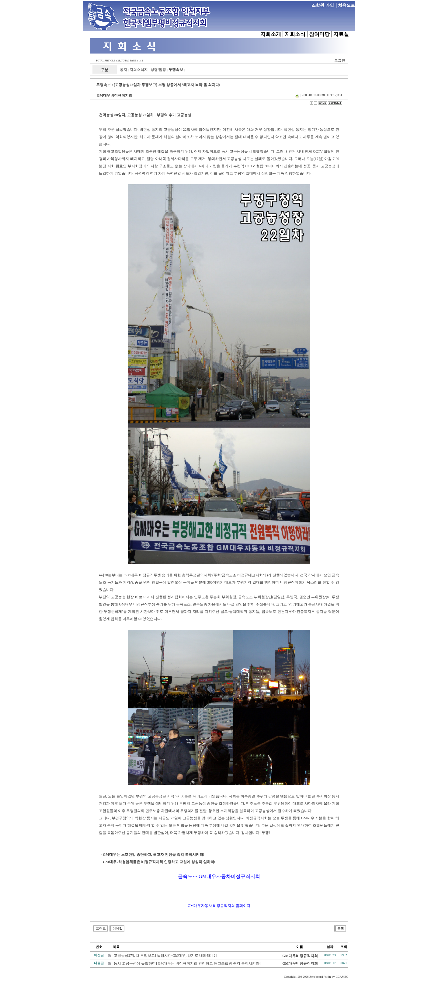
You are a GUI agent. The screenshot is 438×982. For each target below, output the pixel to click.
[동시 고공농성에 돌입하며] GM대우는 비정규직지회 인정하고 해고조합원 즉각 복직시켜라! (187, 963)
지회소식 (295, 34)
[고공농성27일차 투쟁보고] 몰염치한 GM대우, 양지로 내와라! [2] (165, 955)
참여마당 (319, 34)
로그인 (339, 60)
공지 (123, 70)
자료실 (341, 34)
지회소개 (270, 34)
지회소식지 (139, 70)
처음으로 (346, 5)
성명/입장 (158, 70)
